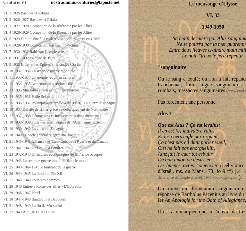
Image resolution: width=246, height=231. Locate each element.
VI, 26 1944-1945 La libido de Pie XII (32, 173)
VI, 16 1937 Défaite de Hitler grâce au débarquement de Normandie (55, 109)
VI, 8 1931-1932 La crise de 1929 (29, 58)
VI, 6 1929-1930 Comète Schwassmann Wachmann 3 (44, 45)
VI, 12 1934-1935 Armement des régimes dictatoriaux (44, 83)
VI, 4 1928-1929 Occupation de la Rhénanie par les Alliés (47, 32)
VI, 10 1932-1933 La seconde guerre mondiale (39, 71)
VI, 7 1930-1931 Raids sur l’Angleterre (33, 51)
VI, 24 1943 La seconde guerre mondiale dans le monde (46, 160)
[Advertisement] (117, 225)
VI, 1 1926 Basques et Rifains (26, 13)
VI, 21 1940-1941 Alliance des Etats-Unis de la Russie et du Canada (55, 141)
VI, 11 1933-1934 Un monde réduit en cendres (39, 77)
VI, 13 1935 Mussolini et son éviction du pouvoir (41, 90)
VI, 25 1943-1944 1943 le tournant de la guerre (39, 167)
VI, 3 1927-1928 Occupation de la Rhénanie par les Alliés (47, 26)
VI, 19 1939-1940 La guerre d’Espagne (33, 128)
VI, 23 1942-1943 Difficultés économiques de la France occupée (52, 154)
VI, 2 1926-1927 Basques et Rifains (30, 19)
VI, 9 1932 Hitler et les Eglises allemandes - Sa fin (42, 64)
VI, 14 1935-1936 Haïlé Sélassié (28, 96)
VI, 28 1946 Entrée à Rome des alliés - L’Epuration (42, 186)
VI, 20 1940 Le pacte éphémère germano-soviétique (43, 135)
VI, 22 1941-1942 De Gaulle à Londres (33, 148)
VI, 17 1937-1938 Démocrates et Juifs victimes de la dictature (51, 116)
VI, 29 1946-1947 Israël (21, 193)
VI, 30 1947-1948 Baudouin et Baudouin (34, 199)
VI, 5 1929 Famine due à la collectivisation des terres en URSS (51, 39)
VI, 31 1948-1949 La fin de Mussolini (32, 205)
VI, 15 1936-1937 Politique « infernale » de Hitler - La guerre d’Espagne (59, 103)
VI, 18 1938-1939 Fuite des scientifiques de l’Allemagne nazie (51, 122)
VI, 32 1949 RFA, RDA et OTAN (29, 212)
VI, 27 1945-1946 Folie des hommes (31, 180)
